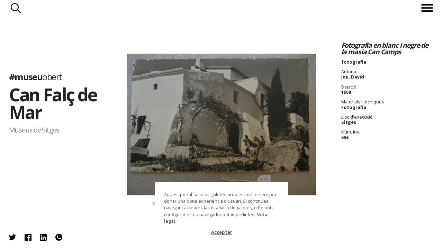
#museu (35, 77)
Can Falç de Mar (53, 103)
